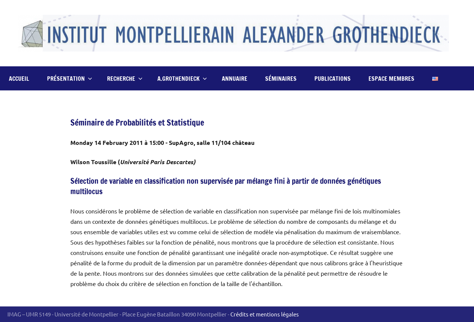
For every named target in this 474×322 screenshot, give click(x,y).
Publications (332, 78)
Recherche (125, 78)
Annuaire (234, 78)
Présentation (69, 78)
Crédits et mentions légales (264, 314)
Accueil (19, 78)
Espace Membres (391, 78)
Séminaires (281, 78)
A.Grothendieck (182, 78)
